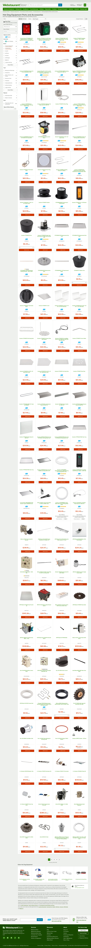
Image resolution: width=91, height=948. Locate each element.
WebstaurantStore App (36, 933)
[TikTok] (15, 938)
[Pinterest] (19, 938)
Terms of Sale (40, 945)
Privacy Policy (48, 945)
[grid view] (20, 19)
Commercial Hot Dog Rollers (81, 879)
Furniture (54, 9)
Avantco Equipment (42, 906)
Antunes (61, 906)
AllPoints (57, 906)
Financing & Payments (68, 934)
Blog (48, 929)
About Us (65, 929)
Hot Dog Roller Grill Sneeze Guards (67, 880)
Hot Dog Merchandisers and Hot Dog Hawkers (38, 880)
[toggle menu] (16, 27)
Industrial (77, 9)
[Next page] (59, 859)
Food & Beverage (34, 9)
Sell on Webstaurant (67, 938)
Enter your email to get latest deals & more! (10, 919)
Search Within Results (9, 107)
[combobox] (43, 5)
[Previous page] (46, 859)
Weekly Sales (50, 933)
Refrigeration (19, 9)
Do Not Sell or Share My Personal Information (78, 945)
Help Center (83, 930)
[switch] (86, 19)
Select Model (6, 29)
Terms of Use (55, 945)
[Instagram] (4, 938)
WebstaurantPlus (34, 929)
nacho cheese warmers (33, 905)
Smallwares (25, 9)
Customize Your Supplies (36, 934)
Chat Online (81, 936)
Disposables (48, 9)
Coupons (49, 934)
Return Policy (66, 940)
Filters (4, 18)
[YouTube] (8, 938)
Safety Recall (49, 940)
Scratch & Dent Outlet (51, 931)
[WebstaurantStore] (14, 927)
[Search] (15, 109)
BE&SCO (21, 908)
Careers (65, 933)
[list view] (25, 19)
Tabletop (42, 9)
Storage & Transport (62, 9)
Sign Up (40, 919)
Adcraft (53, 906)
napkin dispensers (24, 905)
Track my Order (83, 933)
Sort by (30, 18)
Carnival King (49, 906)
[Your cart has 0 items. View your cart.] (86, 5)
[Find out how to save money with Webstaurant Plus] (26, 42)
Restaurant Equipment (9, 9)
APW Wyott (65, 906)
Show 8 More (10, 64)
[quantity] (20, 51)
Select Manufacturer (7, 24)
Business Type (83, 9)
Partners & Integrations (36, 938)
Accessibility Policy (63, 945)
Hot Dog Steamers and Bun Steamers (24, 880)
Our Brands (66, 931)
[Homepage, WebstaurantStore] (15, 5)
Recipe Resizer (34, 936)
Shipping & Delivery (83, 938)
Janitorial (71, 9)
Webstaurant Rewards (36, 931)
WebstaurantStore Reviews (53, 938)
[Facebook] (11, 938)
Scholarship (66, 936)
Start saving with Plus (56, 921)
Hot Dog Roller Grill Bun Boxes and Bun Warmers (53, 880)
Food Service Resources (52, 936)
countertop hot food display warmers (47, 905)
